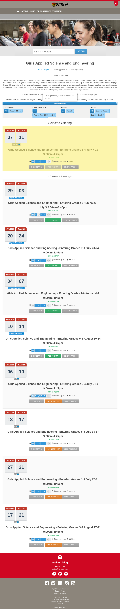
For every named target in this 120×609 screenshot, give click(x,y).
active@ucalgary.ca (60, 569)
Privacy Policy (60, 591)
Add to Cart (53, 220)
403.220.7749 (60, 566)
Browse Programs (43, 70)
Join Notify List (53, 401)
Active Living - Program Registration (41, 11)
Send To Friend (70, 167)
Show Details (36, 167)
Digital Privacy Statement (59, 589)
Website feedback (60, 593)
